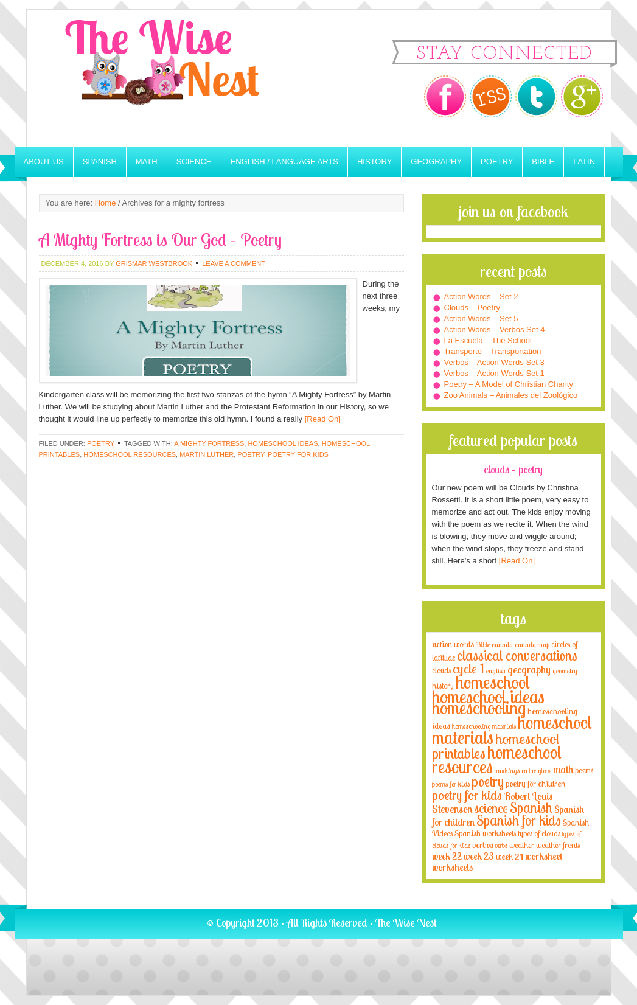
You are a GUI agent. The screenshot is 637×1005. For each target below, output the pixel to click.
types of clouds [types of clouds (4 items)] (539, 833)
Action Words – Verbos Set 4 (494, 329)
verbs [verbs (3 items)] (501, 845)
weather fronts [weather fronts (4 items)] (558, 845)
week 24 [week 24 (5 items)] (509, 856)
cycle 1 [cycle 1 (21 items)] (468, 668)
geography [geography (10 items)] (529, 669)
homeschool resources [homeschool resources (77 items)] (497, 759)
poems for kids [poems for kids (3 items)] (451, 783)
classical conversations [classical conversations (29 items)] (517, 655)
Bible (543, 161)
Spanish (100, 161)
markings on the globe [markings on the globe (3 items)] (523, 770)
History (374, 161)
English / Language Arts (284, 161)
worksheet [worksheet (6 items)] (543, 856)
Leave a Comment (233, 263)
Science (194, 161)
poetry (250, 454)
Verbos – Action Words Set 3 (494, 362)
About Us (44, 161)
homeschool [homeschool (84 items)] (493, 682)
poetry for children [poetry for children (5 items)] (535, 783)
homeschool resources (129, 454)
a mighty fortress (209, 443)
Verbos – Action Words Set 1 (494, 373)
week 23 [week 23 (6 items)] (479, 856)
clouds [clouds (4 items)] (441, 670)
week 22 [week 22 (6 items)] (447, 856)
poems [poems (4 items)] (584, 770)
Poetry (497, 161)
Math (147, 161)
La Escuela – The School (488, 340)
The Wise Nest (179, 78)
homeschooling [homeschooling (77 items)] (479, 707)
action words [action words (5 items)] (453, 644)
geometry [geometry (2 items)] (564, 671)
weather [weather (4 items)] (521, 845)
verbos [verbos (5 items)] (482, 844)
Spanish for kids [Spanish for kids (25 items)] (518, 820)
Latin (584, 161)
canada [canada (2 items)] (502, 645)
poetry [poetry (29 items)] (488, 781)
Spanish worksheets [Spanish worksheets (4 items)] (485, 833)
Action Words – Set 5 (481, 318)
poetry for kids (298, 454)
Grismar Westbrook (154, 263)
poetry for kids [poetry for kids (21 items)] (467, 795)
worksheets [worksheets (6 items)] (452, 867)
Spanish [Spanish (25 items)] (531, 807)
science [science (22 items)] (491, 807)
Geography (436, 161)
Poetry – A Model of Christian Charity (508, 384)
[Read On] (321, 418)
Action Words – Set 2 (481, 296)
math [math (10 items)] (563, 769)
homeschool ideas (283, 443)
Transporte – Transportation (492, 351)
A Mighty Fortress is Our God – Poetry (160, 239)
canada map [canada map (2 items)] (532, 645)
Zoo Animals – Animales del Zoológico (511, 395)
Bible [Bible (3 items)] (483, 644)
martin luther (206, 454)
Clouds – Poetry (472, 307)
